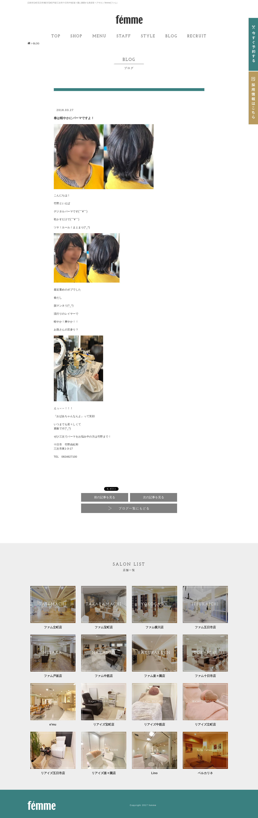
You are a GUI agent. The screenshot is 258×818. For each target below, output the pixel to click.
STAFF (123, 36)
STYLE (148, 36)
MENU (99, 36)
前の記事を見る (104, 497)
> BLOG (35, 43)
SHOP (76, 36)
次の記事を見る (153, 497)
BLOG (171, 36)
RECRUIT (197, 36)
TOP (56, 36)
